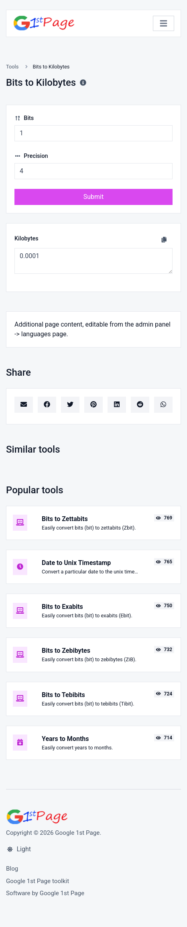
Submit (93, 197)
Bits (24, 118)
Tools (12, 67)
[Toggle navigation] (163, 23)
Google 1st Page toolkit (37, 881)
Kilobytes (26, 238)
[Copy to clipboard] (164, 240)
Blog (12, 868)
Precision (31, 156)
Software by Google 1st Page (45, 893)
